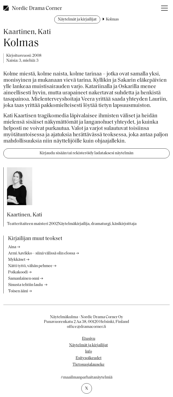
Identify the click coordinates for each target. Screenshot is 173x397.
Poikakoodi (18, 272)
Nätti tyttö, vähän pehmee (30, 266)
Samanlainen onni (23, 279)
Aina (12, 247)
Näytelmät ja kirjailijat (77, 19)
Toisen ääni (18, 291)
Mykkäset (16, 260)
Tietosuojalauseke (89, 365)
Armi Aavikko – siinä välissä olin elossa (41, 253)
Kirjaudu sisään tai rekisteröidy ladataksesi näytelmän (86, 153)
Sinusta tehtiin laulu (25, 285)
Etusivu (88, 339)
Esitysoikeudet (89, 358)
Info (88, 352)
